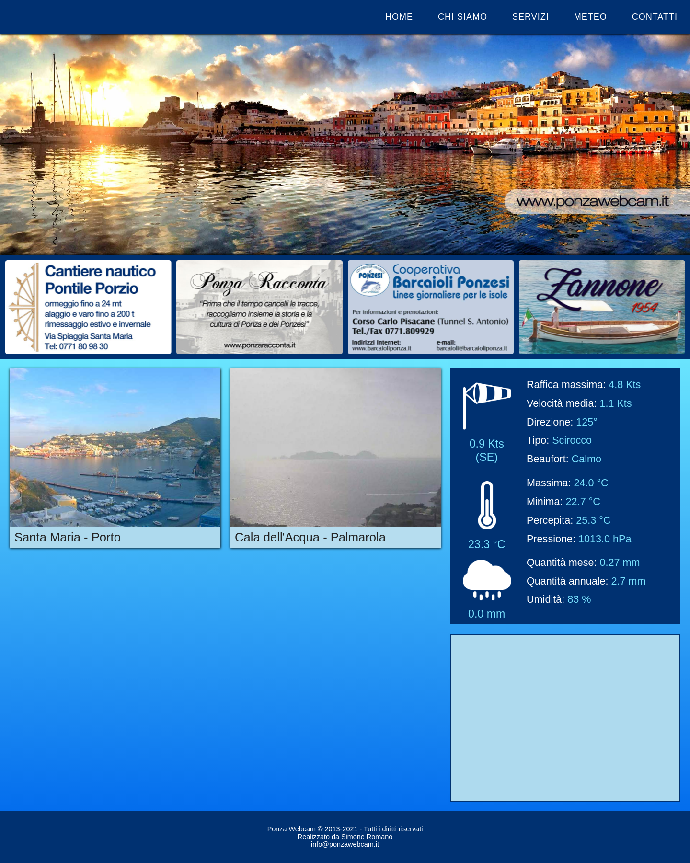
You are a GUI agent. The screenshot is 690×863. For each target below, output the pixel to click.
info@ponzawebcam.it (345, 844)
